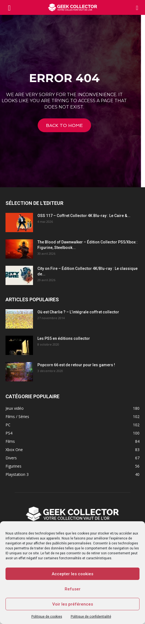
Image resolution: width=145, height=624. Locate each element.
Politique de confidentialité (91, 616)
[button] (137, 7)
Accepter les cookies (72, 573)
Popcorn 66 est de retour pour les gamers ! (76, 365)
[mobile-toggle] (9, 7)
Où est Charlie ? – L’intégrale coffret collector (78, 312)
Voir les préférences (72, 604)
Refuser (73, 589)
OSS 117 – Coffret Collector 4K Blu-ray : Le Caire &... (83, 215)
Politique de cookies (46, 616)
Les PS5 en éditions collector (63, 338)
